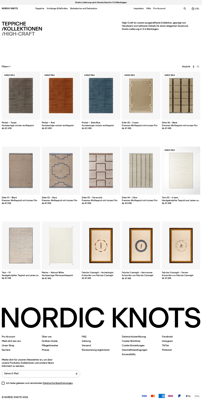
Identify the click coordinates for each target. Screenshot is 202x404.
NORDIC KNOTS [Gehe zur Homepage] (10, 8)
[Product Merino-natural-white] (61, 246)
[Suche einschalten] (184, 8)
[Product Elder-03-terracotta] (101, 171)
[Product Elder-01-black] (21, 171)
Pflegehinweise (50, 345)
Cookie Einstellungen (133, 345)
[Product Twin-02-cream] (181, 171)
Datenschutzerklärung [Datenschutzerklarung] (134, 336)
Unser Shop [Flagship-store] (8, 345)
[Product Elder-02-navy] (61, 171)
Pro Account (8, 336)
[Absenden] (76, 373)
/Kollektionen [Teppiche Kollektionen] (22, 28)
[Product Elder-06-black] (181, 96)
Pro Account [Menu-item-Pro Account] (159, 8)
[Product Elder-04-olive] (141, 171)
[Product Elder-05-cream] (141, 96)
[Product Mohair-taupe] (21, 96)
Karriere (6, 349)
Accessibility (129, 354)
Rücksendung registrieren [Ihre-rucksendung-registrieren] (96, 349)
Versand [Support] (86, 345)
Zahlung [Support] (86, 340)
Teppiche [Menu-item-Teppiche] (39, 8)
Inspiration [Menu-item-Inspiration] (139, 8)
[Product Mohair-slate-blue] (101, 96)
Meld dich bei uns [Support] (11, 340)
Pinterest (167, 349)
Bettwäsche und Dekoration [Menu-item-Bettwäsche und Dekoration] (83, 8)
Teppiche (14, 23)
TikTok (165, 345)
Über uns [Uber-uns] (47, 336)
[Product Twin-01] (21, 246)
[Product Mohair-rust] (61, 96)
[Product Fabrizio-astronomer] (141, 246)
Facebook (167, 336)
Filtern (6, 66)
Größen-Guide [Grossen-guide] (50, 340)
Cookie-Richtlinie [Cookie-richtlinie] (131, 340)
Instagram (167, 340)
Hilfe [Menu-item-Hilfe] (148, 8)
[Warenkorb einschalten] (195, 8)
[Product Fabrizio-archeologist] (101, 246)
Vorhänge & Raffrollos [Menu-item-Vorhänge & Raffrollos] (57, 8)
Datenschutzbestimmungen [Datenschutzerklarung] (58, 383)
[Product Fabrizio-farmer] (181, 246)
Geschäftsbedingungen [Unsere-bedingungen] (134, 349)
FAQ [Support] (84, 336)
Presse (45, 349)
